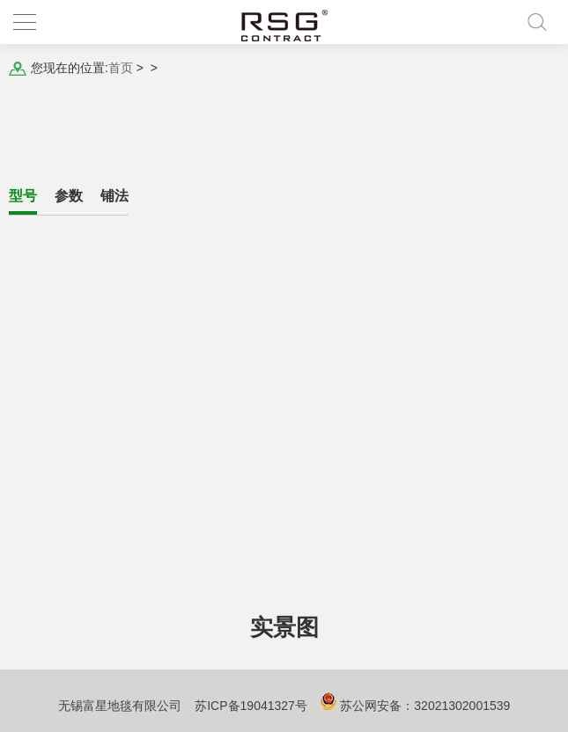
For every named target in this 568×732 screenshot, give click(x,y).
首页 (120, 68)
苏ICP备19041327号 (251, 706)
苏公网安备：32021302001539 (425, 706)
